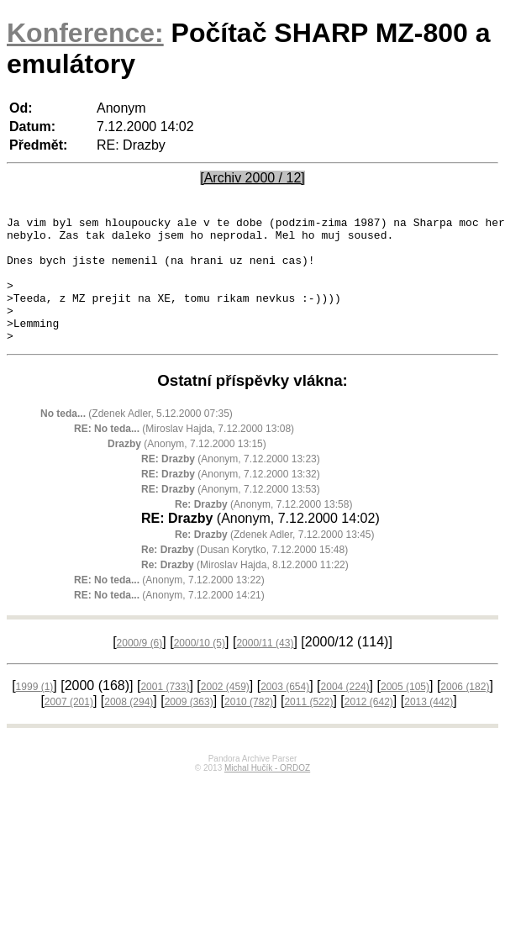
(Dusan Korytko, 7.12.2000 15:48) (244, 575)
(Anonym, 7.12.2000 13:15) (187, 469)
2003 (284, 712)
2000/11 (264, 668)
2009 (189, 727)
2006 (464, 712)
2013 (428, 727)
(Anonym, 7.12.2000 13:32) (230, 499)
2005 (405, 712)
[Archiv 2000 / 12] (252, 178)
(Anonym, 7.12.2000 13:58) (263, 529)
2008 (128, 727)
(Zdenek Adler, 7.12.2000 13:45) (274, 560)
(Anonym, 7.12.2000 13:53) (230, 514)
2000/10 (199, 668)
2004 (345, 712)
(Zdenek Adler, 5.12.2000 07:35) (136, 439)
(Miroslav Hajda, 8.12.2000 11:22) (245, 590)
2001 (164, 712)
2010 (248, 727)
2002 (225, 712)
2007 (69, 727)
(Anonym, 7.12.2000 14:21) (169, 620)
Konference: (85, 33)
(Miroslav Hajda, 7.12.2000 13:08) (184, 454)
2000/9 (140, 668)
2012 (369, 727)
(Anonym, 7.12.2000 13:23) (230, 484)
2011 (308, 727)
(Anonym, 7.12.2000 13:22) (169, 605)
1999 (35, 712)
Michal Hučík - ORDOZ (267, 793)
